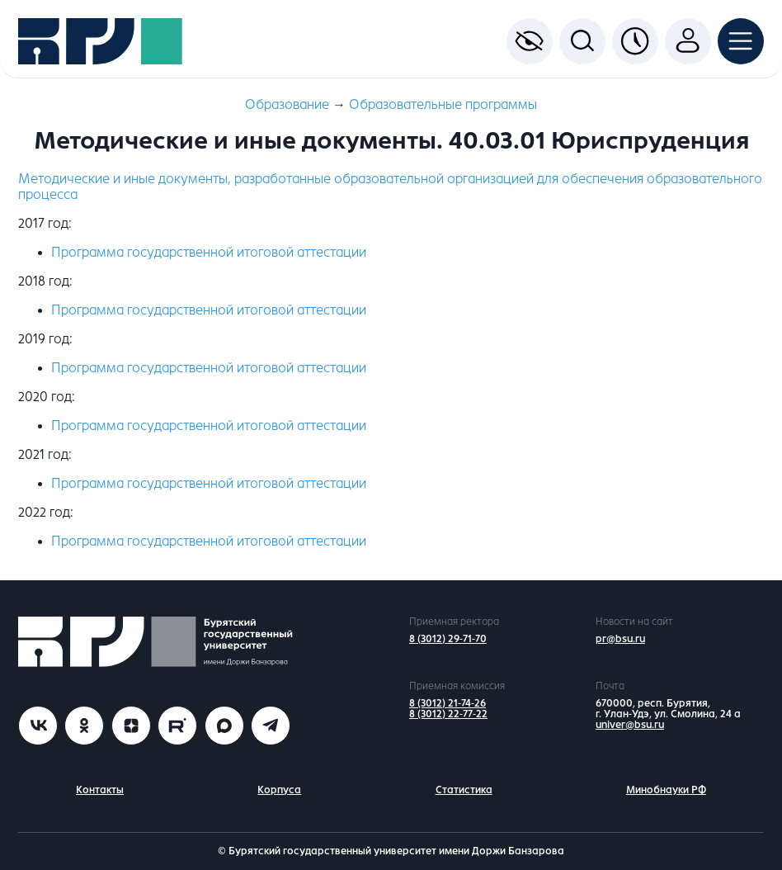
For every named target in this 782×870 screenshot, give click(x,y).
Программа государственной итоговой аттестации (208, 252)
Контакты (100, 790)
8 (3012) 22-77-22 (448, 714)
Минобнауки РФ (666, 790)
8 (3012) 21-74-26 (447, 703)
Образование (287, 104)
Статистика (464, 790)
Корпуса (279, 790)
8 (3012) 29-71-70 (448, 639)
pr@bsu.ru (620, 639)
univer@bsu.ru (630, 725)
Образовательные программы (443, 104)
